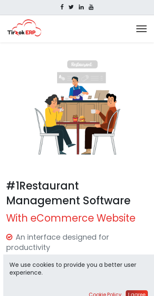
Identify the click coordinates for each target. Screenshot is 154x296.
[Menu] (141, 29)
